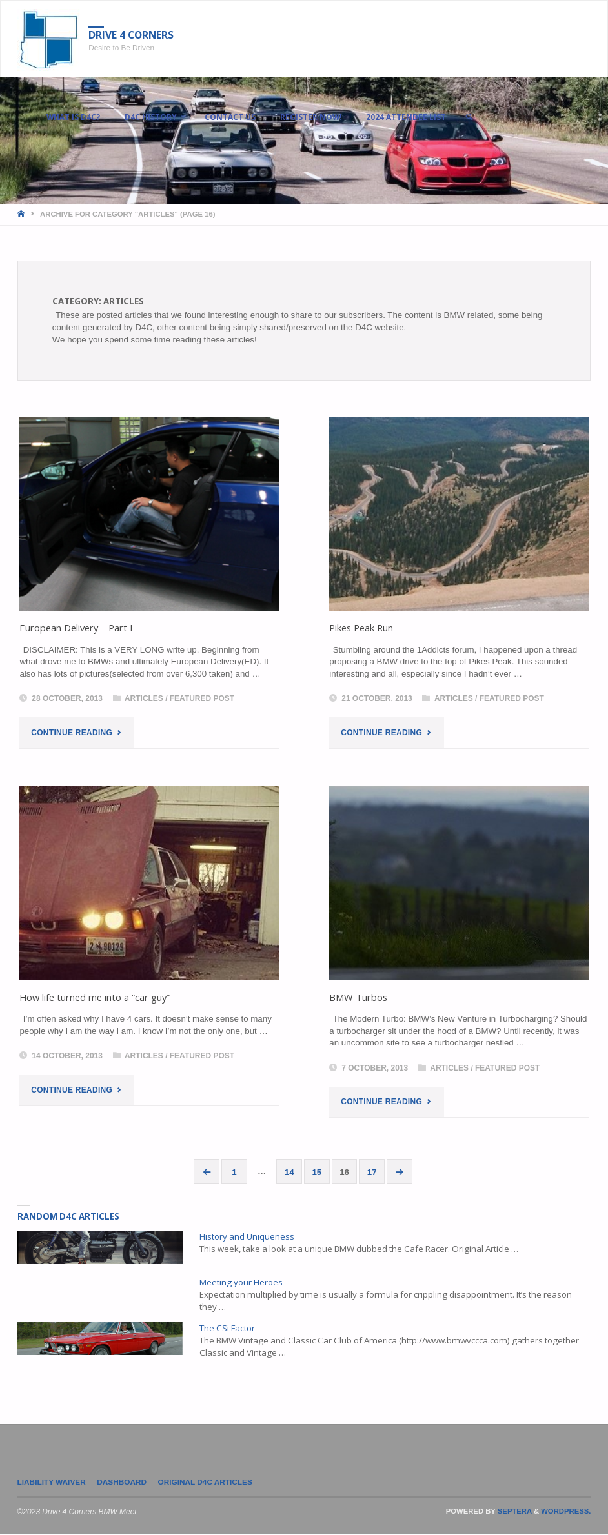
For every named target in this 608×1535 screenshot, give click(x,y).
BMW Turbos (358, 997)
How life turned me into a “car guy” (94, 997)
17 (372, 1172)
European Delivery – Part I (76, 627)
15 (317, 1172)
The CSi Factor (227, 1328)
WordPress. (566, 1511)
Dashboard (123, 1482)
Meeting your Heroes (241, 1283)
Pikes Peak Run (361, 627)
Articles (144, 698)
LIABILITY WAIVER (52, 1482)
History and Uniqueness (246, 1237)
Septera (514, 1511)
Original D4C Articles (207, 1482)
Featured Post (202, 698)
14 (289, 1172)
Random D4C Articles (68, 1217)
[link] (473, 116)
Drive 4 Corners (132, 35)
